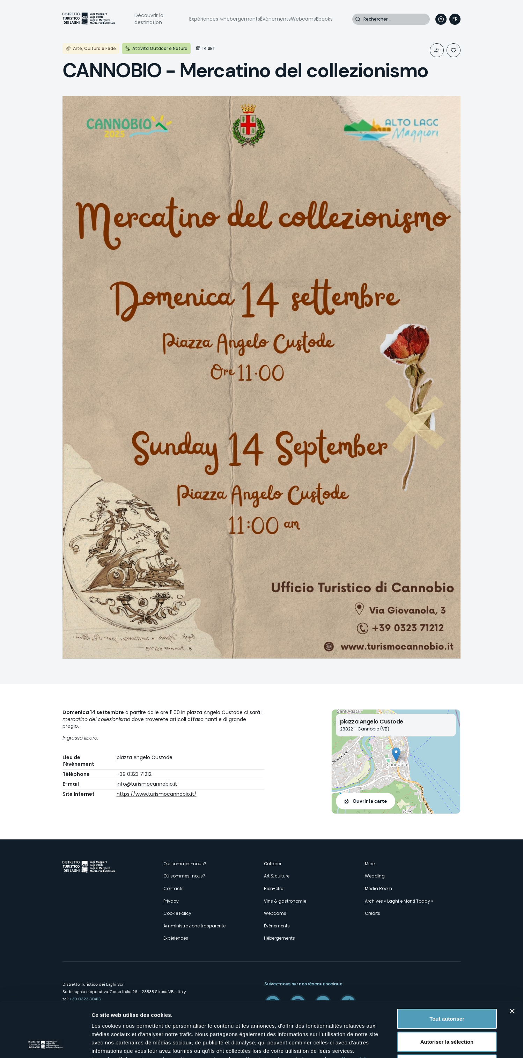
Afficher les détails (384, 1044)
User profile (441, 19)
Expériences (203, 18)
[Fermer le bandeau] (512, 958)
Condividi (437, 50)
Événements (275, 18)
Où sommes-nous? (184, 876)
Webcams (303, 18)
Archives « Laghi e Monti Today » (399, 901)
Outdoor (272, 864)
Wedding (375, 876)
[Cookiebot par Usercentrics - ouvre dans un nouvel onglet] (45, 1044)
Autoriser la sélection (447, 989)
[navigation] (455, 19)
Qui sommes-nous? (184, 864)
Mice (370, 864)
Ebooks (324, 18)
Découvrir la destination (148, 19)
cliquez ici (352, 1007)
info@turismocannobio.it (147, 783)
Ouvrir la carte (370, 801)
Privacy (171, 901)
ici (244, 1015)
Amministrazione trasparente (194, 926)
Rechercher (357, 19)
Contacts (173, 888)
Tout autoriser (446, 966)
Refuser (447, 1012)
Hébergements (241, 18)
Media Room (378, 888)
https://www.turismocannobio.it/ (157, 794)
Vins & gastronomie (285, 901)
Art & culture (276, 876)
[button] (396, 754)
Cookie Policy (177, 913)
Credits (372, 913)
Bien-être (273, 888)
